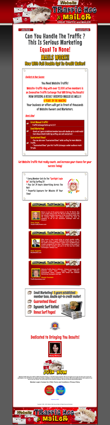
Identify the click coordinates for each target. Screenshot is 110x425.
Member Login (35, 382)
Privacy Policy (75, 382)
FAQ (51, 382)
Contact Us (45, 382)
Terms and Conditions (61, 382)
